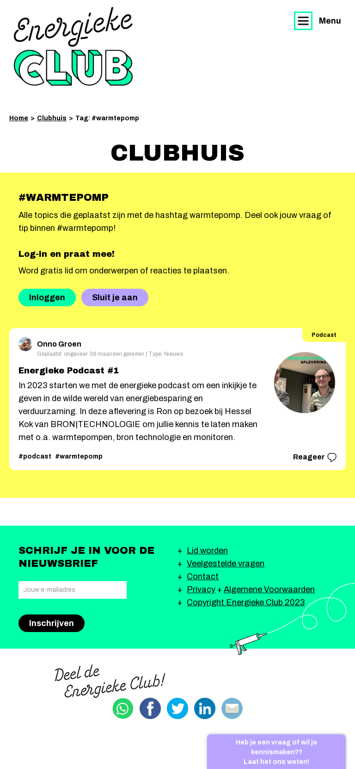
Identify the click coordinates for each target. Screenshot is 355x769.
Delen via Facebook (150, 708)
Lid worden (207, 550)
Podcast (324, 335)
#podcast (34, 456)
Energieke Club (73, 46)
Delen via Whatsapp (123, 708)
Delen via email (232, 708)
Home (18, 118)
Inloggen (47, 297)
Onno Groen (49, 342)
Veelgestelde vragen (225, 563)
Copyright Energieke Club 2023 (246, 602)
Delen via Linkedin (204, 708)
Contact (203, 576)
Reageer (315, 457)
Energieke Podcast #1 (68, 370)
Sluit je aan (115, 297)
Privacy (201, 589)
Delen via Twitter (177, 708)
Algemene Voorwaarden (269, 589)
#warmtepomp (79, 456)
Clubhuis (52, 118)
